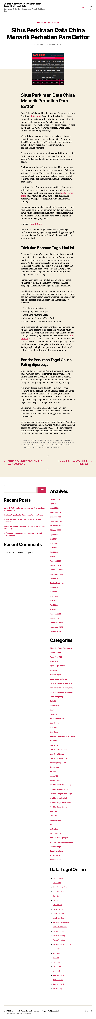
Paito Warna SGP (64, 445)
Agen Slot (54, 662)
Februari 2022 (55, 614)
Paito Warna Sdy (59, 936)
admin (42, 42)
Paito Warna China (40, 445)
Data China (57, 883)
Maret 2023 (54, 557)
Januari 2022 (55, 618)
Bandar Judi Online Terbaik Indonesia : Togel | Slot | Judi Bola (26, 5)
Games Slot (54, 706)
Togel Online (53, 21)
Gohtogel (53, 714)
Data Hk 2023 (58, 892)
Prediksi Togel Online (58, 807)
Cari (5, 486)
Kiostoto (53, 741)
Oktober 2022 (55, 579)
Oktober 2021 (55, 632)
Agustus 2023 (55, 535)
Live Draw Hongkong (58, 750)
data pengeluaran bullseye (60, 684)
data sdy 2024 (58, 984)
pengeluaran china (39, 448)
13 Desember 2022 (55, 42)
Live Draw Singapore (58, 759)
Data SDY (30, 443)
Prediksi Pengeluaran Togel (60, 794)
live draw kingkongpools (61, 945)
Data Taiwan (45, 443)
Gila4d (52, 710)
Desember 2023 (56, 521)
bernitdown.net (28, 441)
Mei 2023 (53, 548)
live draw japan (58, 989)
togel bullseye (55, 847)
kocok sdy (56, 971)
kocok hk (56, 962)
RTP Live (53, 811)
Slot (51, 825)
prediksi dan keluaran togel (60, 785)
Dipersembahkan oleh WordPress (18, 1014)
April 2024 (54, 504)
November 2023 (56, 526)
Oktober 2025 (55, 499)
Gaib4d (52, 701)
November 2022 (56, 574)
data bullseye (38, 441)
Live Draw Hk (57, 909)
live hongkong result (58, 763)
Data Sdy (56, 896)
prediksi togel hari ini (58, 798)
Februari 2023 (55, 561)
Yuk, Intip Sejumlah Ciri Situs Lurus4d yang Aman (23, 515)
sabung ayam (55, 820)
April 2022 (54, 605)
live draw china (65, 443)
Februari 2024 (55, 513)
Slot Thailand (55, 834)
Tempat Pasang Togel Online (61, 842)
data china (41, 114)
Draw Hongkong (56, 697)
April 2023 (54, 552)
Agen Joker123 (56, 657)
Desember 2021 (56, 623)
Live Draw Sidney (56, 754)
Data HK (66, 441)
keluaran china (54, 443)
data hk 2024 (57, 980)
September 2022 (56, 583)
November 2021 (56, 627)
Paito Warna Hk (58, 931)
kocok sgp (56, 967)
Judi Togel (54, 732)
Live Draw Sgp (58, 918)
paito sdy (56, 949)
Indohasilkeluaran (57, 719)
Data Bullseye (58, 878)
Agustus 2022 (55, 588)
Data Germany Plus (56, 441)
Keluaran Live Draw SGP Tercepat (63, 737)
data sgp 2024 (58, 975)
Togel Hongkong (56, 851)
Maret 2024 (54, 508)
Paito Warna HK (52, 445)
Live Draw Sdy (58, 914)
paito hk (55, 958)
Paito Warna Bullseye (60, 923)
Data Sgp (37, 443)
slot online (54, 829)
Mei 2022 (53, 601)
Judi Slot (53, 728)
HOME (82, 6)
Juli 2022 (53, 592)
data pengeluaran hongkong (61, 688)
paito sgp (56, 953)
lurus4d (53, 772)
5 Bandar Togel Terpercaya (60, 648)
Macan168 (54, 776)
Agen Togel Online (57, 666)
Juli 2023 (53, 539)
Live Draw (54, 745)
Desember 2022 (56, 570)
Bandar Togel (55, 675)
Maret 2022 (54, 610)
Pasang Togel (55, 781)
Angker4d (53, 670)
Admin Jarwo (55, 653)
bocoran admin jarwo (58, 679)
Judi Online (41, 21)
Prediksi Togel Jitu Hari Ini (60, 803)
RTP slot (53, 816)
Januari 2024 (55, 517)
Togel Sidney (55, 860)
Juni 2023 (53, 543)
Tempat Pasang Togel (58, 838)
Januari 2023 (55, 566)
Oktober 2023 (55, 530)
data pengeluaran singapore (61, 692)
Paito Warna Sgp (59, 940)
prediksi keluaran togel (59, 789)
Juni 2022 (53, 596)
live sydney (54, 767)
